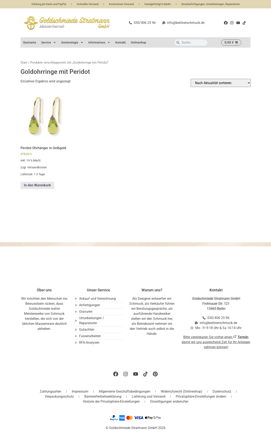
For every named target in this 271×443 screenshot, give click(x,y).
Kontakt (120, 42)
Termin (243, 337)
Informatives (99, 42)
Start (24, 62)
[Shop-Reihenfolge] (221, 83)
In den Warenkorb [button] (37, 185)
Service (48, 42)
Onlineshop (138, 42)
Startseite (29, 42)
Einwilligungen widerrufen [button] (169, 401)
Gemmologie (72, 42)
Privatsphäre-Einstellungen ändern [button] (201, 396)
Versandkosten (37, 167)
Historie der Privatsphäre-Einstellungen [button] (111, 401)
